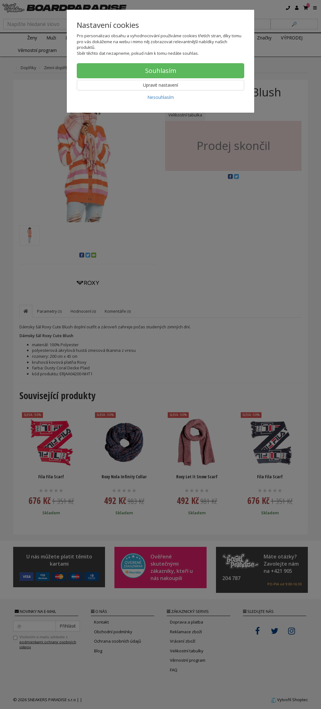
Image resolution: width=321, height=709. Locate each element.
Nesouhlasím (160, 97)
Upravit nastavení (160, 85)
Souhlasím (160, 70)
